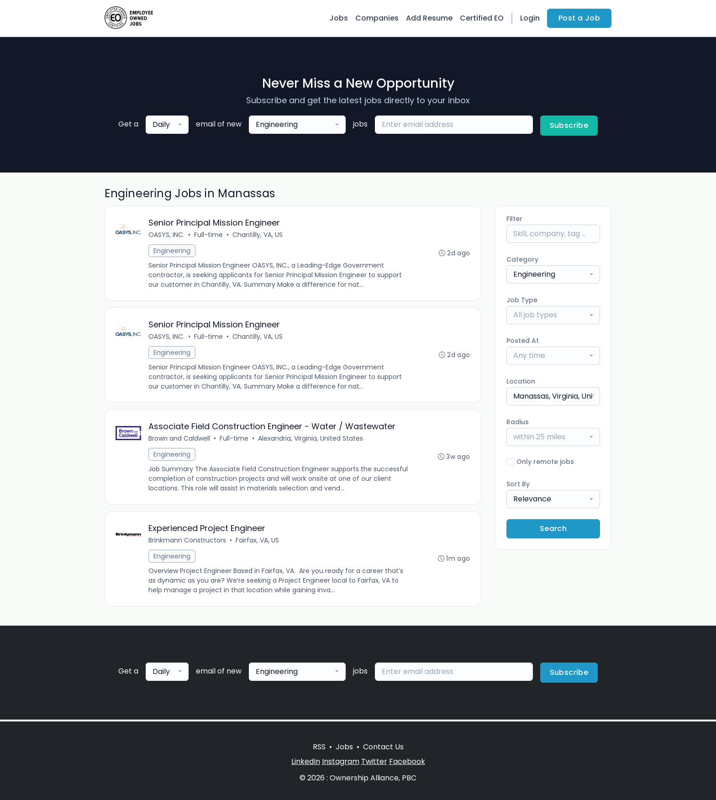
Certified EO (482, 18)
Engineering (172, 251)
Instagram (340, 761)
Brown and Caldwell (180, 439)
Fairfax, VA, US (257, 542)
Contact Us (383, 747)
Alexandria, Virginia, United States (310, 439)
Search (553, 528)
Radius (517, 421)
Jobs (338, 18)
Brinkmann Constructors (187, 542)
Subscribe (569, 125)
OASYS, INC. (167, 235)
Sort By (518, 484)
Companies (377, 18)
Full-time (209, 235)
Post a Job (579, 18)
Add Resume (429, 18)
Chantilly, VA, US (258, 235)
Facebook (407, 761)
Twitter (374, 761)
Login (530, 18)
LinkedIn (305, 761)
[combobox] (167, 125)
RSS (319, 747)
